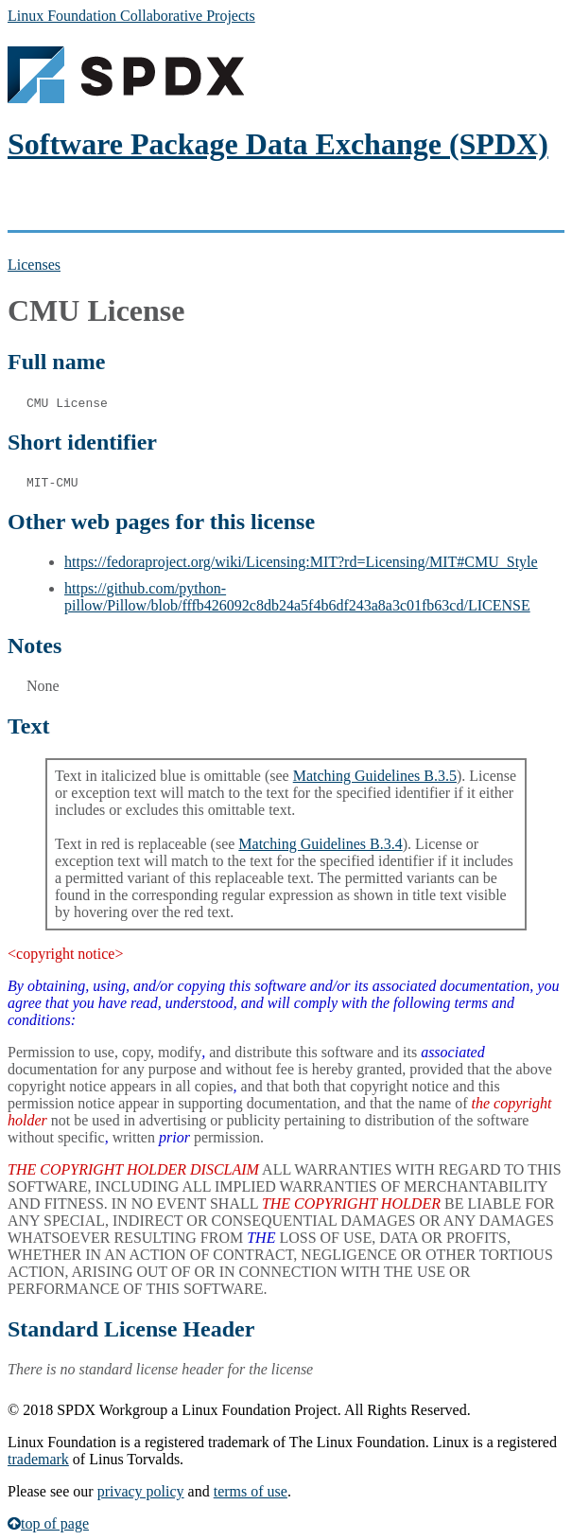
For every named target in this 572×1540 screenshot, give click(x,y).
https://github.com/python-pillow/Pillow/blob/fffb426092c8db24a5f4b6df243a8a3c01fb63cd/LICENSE (297, 596)
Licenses (34, 265)
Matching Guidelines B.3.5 (375, 776)
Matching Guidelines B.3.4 (320, 844)
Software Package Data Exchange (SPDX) (278, 144)
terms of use (250, 1491)
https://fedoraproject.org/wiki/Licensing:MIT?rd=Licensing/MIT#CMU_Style (301, 562)
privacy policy (140, 1491)
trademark (38, 1459)
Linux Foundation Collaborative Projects (131, 16)
